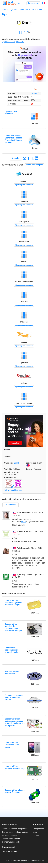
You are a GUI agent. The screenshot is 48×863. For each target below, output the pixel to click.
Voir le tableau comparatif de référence (21, 39)
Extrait (7, 450)
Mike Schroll (23, 513)
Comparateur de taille (11, 842)
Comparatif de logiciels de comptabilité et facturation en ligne (13, 627)
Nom (23, 521)
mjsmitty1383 (23, 574)
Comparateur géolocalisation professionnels (11, 650)
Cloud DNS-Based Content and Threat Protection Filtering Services (13, 139)
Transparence (38, 829)
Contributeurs (10, 478)
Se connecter (33, 3)
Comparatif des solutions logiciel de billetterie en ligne (13, 602)
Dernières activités (9, 851)
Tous (4, 9)
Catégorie (8, 463)
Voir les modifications (13, 490)
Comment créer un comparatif (14, 829)
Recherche (19, 3)
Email (39, 9)
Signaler (16, 158)
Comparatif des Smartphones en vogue (12, 745)
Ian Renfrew (22, 532)
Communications (26, 9)
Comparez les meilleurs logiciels (15, 832)
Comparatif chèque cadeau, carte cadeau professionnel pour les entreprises (14, 722)
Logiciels (13, 9)
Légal (35, 832)
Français (43, 3)
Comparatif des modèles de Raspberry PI (14, 768)
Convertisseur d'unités (11, 839)
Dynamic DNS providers (13, 42)
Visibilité (8, 469)
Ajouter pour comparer (34, 165)
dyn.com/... (35, 93)
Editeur (29, 469)
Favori (20, 32)
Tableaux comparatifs (10, 835)
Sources (8, 456)
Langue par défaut (34, 463)
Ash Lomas (22, 548)
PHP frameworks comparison (12, 672)
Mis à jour (8, 472)
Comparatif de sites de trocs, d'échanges (14, 791)
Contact (36, 835)
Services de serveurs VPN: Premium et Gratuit (14, 697)
